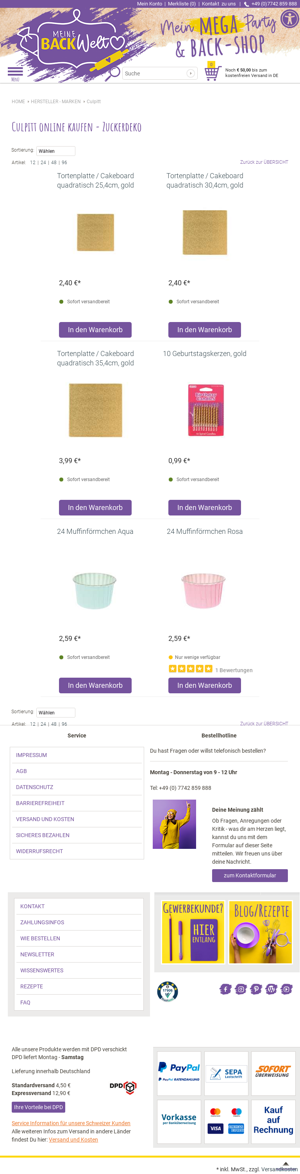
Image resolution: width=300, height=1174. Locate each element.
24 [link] (43, 162)
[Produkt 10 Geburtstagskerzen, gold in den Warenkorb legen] (204, 509)
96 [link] (64, 162)
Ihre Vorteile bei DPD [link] (38, 1107)
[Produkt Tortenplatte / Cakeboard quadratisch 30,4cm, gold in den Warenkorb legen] (204, 331)
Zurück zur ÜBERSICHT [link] (264, 162)
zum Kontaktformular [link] (250, 875)
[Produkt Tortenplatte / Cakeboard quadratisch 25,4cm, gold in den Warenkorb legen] (95, 331)
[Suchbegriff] (156, 73)
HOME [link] (18, 101)
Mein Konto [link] (149, 4)
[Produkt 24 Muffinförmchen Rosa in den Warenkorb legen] (204, 687)
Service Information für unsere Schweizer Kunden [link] (71, 1123)
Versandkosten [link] (279, 1169)
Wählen (56, 152)
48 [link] (54, 162)
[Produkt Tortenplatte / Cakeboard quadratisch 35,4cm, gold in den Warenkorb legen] (95, 509)
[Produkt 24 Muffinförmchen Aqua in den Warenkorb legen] (95, 687)
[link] (75, 33)
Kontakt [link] (219, 4)
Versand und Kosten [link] (73, 1139)
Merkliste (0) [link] (182, 4)
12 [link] (33, 162)
